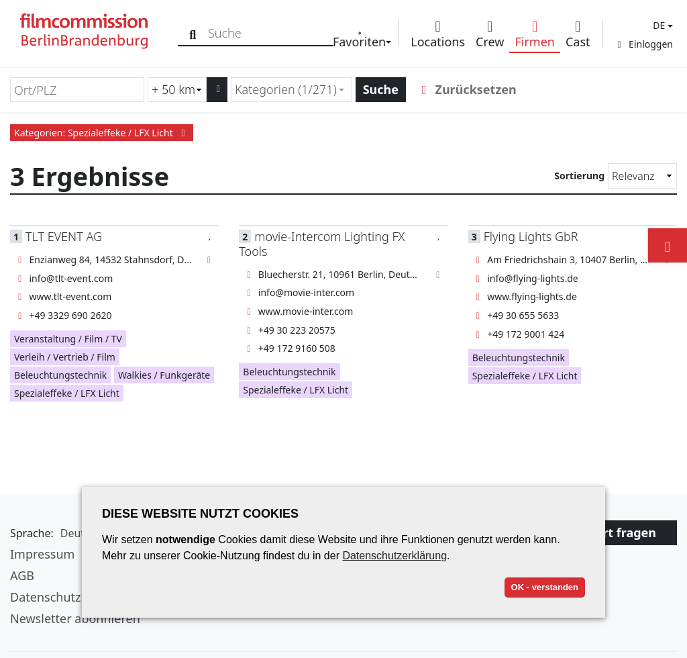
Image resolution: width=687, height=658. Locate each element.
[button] (661, 25)
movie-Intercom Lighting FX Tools (322, 243)
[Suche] (193, 33)
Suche (381, 89)
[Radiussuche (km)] (177, 89)
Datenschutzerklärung (394, 555)
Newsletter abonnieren (75, 618)
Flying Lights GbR (531, 236)
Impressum (42, 554)
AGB (22, 575)
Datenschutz (45, 597)
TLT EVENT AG (63, 236)
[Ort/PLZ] (77, 89)
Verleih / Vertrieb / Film (64, 356)
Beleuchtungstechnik (60, 375)
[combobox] (291, 89)
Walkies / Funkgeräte (164, 375)
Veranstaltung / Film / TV (68, 338)
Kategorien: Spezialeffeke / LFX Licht (101, 132)
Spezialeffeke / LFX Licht (66, 393)
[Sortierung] (642, 176)
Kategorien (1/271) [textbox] (286, 89)
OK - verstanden (544, 587)
